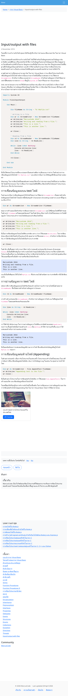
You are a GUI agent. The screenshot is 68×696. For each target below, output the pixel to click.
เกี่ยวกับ (18, 690)
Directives (6, 630)
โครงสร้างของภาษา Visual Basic (14, 560)
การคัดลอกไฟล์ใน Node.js (12, 532)
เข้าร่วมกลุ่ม (8, 417)
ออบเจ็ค (5, 597)
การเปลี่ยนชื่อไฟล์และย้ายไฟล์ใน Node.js (17, 529)
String (5, 582)
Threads (6, 633)
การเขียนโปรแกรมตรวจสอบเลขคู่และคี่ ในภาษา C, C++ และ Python (27, 546)
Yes (27, 460)
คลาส (5, 594)
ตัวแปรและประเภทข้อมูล (11, 563)
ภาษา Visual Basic (16, 9)
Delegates (6, 613)
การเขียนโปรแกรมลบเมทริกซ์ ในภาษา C (17, 540)
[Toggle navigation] (64, 3)
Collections (7, 625)
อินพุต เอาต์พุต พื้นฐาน (11, 571)
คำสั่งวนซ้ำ (6, 577)
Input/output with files (11, 636)
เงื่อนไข (40, 690)
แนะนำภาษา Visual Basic (12, 557)
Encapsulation (8, 599)
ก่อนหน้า (7, 467)
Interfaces (6, 608)
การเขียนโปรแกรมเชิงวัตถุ (12, 591)
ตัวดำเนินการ (7, 568)
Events (5, 616)
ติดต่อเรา (49, 690)
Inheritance (7, 602)
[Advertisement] (34, 27)
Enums (5, 622)
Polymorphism (8, 605)
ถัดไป (17, 467)
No (32, 460)
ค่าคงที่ (5, 566)
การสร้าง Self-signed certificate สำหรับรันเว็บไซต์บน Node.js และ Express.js (30, 535)
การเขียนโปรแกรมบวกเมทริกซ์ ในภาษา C (17, 543)
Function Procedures (10, 585)
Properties (7, 611)
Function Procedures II (11, 588)
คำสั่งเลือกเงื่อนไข (9, 574)
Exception (6, 628)
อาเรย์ (5, 580)
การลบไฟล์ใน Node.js (10, 526)
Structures (7, 619)
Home (3, 2)
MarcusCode (6, 646)
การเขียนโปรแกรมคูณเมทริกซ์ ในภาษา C (17, 538)
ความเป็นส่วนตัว (29, 690)
